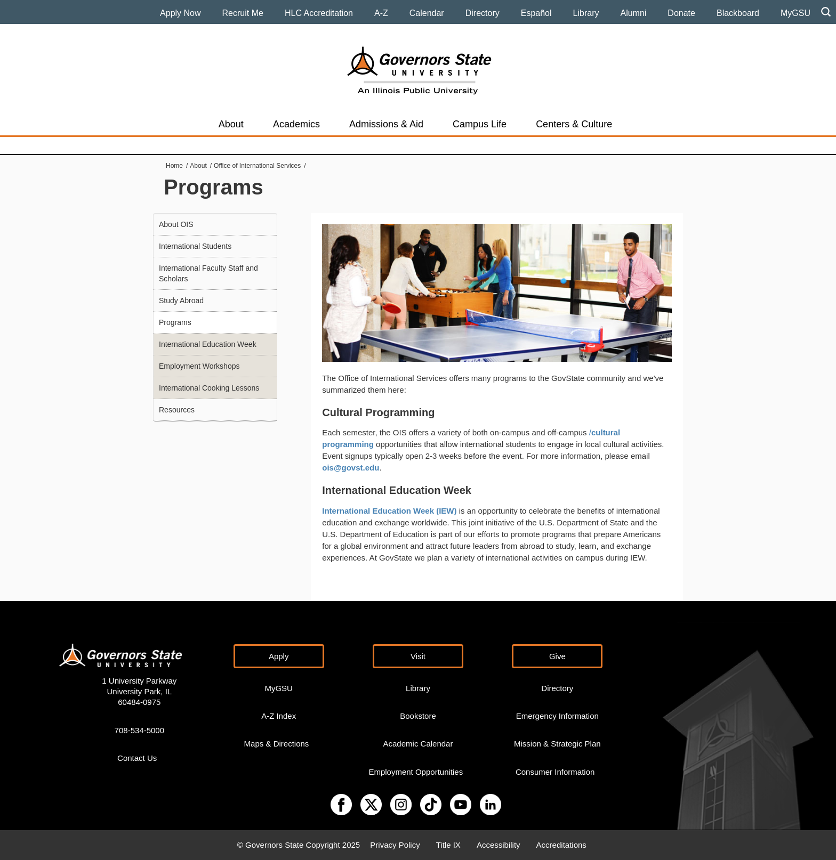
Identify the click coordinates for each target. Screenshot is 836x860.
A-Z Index (278, 715)
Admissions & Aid (386, 124)
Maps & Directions (276, 743)
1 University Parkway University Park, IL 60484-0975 (139, 691)
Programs (175, 322)
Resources (177, 409)
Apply (279, 656)
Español (536, 13)
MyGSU (795, 13)
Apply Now (180, 13)
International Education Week (207, 344)
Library (586, 13)
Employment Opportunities (415, 771)
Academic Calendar (418, 743)
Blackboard (738, 13)
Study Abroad (181, 300)
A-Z (381, 13)
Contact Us (137, 757)
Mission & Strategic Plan (557, 743)
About (231, 124)
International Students (195, 246)
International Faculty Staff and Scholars (208, 273)
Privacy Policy (395, 844)
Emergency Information (557, 715)
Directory (482, 13)
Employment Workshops (199, 366)
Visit (418, 656)
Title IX (448, 844)
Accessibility (498, 844)
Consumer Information (555, 771)
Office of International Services (257, 165)
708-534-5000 (139, 730)
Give (557, 656)
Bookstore (418, 715)
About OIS (176, 224)
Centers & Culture (574, 124)
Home (174, 165)
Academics (296, 124)
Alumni (633, 13)
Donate (681, 13)
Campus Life (480, 124)
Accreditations (561, 844)
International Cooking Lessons (209, 388)
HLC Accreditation (319, 13)
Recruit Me (242, 13)
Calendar (426, 13)
